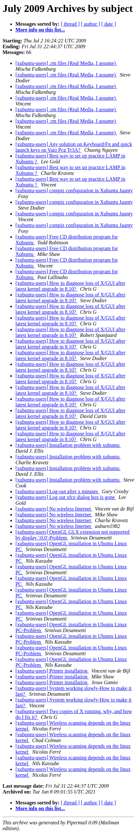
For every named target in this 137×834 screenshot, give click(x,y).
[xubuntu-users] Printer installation (52, 671)
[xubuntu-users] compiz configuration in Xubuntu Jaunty (74, 190)
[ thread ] (70, 24)
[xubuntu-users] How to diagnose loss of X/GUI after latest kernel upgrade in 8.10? (70, 286)
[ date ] (108, 24)
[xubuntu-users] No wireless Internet (53, 509)
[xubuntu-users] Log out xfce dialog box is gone (65, 497)
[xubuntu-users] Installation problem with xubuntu (68, 445)
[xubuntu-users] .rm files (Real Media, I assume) (66, 63)
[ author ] (90, 24)
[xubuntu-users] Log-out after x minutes (57, 491)
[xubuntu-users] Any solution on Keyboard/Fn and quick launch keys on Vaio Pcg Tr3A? (73, 147)
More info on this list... (40, 29)
